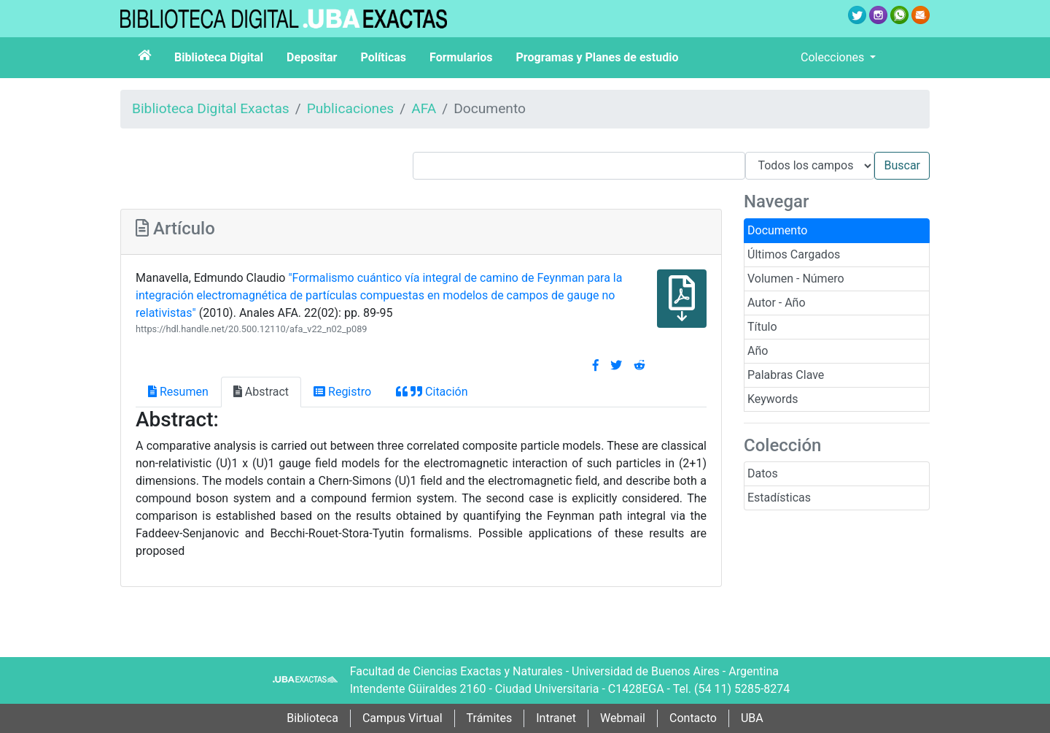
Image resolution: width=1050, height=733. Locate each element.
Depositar (312, 57)
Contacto (693, 718)
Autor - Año (776, 303)
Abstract (261, 392)
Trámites (490, 718)
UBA (752, 718)
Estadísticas (779, 497)
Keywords (772, 399)
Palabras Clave (785, 375)
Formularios (460, 57)
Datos (762, 473)
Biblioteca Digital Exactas (210, 108)
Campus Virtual (402, 718)
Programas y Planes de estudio (597, 57)
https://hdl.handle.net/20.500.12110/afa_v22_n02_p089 (252, 328)
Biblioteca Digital (218, 57)
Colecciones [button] (834, 57)
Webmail (622, 718)
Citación (431, 392)
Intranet (556, 718)
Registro (342, 392)
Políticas (383, 57)
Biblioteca (312, 718)
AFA (423, 108)
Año (757, 351)
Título (762, 327)
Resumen (178, 392)
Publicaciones (350, 108)
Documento (777, 230)
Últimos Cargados (793, 254)
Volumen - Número (795, 278)
